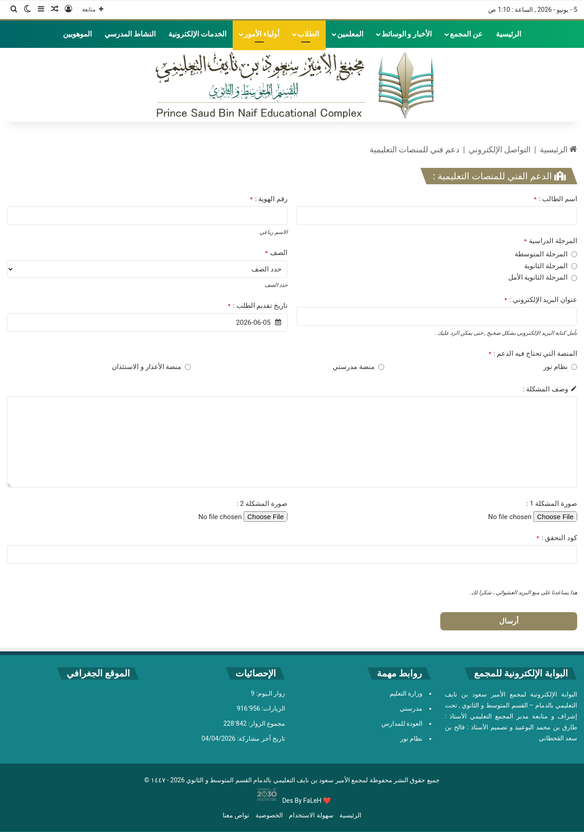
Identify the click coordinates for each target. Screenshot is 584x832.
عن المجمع (466, 34)
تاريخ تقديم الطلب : (257, 306)
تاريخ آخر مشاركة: (260, 738)
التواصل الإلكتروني (500, 149)
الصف (276, 253)
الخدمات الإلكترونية (197, 34)
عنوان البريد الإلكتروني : (540, 300)
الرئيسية (508, 34)
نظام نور (411, 738)
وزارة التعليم (406, 693)
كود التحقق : (557, 538)
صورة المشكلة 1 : (552, 503)
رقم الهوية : (268, 199)
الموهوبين (77, 34)
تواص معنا (236, 815)
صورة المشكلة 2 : (262, 503)
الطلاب (308, 34)
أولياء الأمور (261, 34)
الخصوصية (269, 815)
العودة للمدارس (401, 723)
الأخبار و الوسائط (406, 34)
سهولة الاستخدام (311, 815)
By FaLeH (308, 800)
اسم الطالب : (555, 199)
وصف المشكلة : (545, 389)
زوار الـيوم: (270, 693)
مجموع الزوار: (266, 723)
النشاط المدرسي (130, 34)
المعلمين (350, 34)
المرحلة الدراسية (550, 241)
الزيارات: (272, 708)
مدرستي (411, 708)
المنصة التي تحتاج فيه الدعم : (533, 353)
